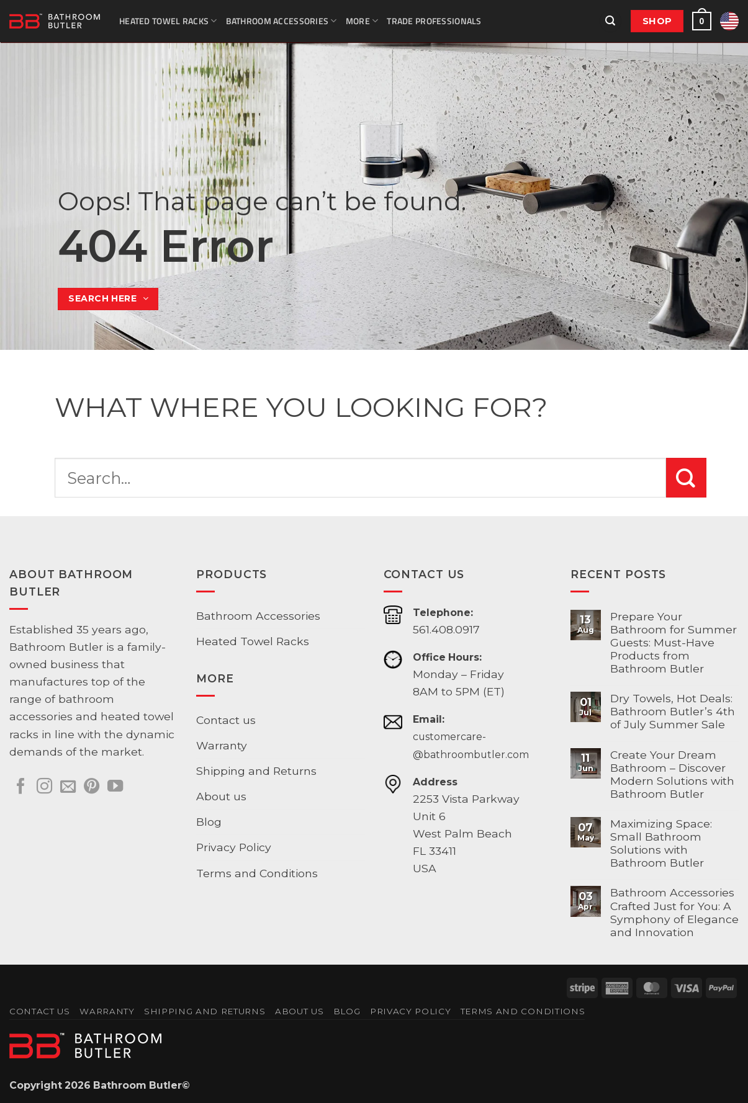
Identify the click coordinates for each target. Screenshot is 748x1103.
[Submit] (686, 478)
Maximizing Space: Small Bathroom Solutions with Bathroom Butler (661, 843)
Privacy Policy (233, 847)
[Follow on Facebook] (21, 787)
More (362, 20)
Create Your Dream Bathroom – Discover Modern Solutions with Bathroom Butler (672, 774)
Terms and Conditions (257, 873)
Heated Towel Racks (168, 20)
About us (221, 796)
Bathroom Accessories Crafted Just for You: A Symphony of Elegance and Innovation (674, 912)
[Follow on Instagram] (44, 787)
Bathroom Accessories (281, 20)
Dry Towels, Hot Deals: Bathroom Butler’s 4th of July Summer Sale (672, 711)
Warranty (221, 745)
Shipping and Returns (256, 770)
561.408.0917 (446, 629)
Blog (209, 821)
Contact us (226, 719)
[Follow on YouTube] (115, 787)
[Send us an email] (68, 787)
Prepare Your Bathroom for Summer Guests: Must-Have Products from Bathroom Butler (673, 642)
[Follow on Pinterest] (91, 787)
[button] (610, 21)
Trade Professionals (434, 20)
